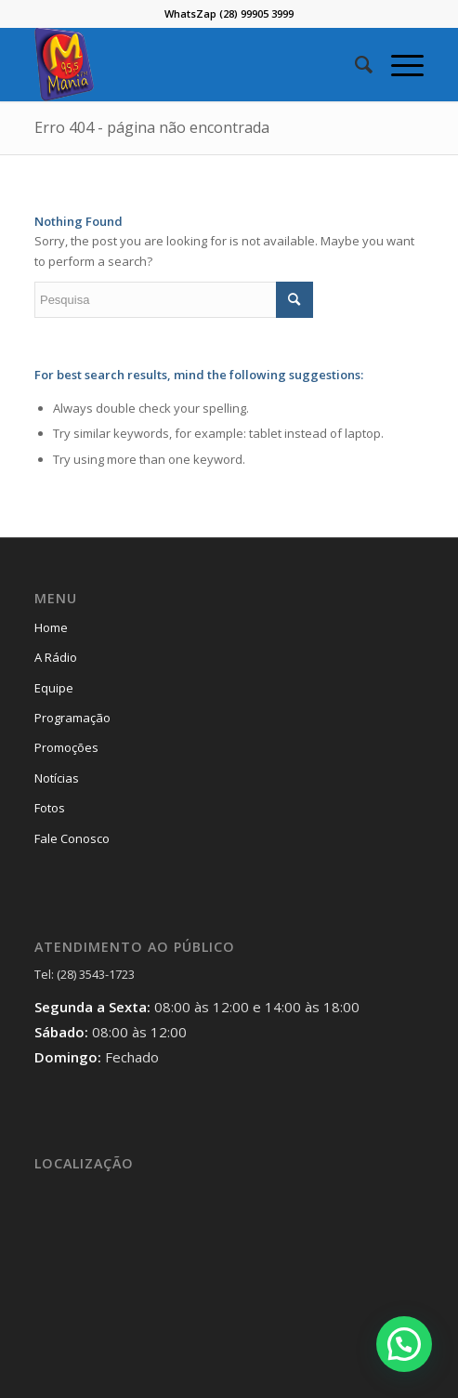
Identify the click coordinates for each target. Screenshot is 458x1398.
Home (51, 627)
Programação (72, 717)
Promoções (66, 747)
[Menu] (398, 64)
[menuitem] (354, 64)
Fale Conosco (72, 838)
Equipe (53, 687)
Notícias (56, 778)
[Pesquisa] (354, 64)
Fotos (49, 807)
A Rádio (55, 657)
